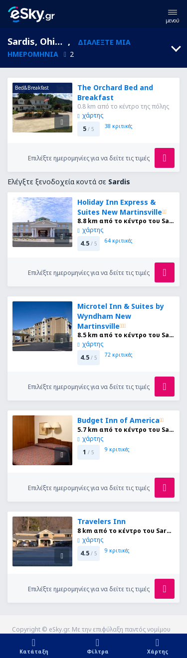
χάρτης (90, 115)
